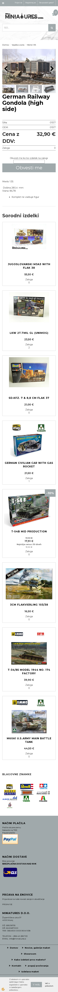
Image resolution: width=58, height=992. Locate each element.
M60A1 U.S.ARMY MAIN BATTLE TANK (29, 740)
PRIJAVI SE (7, 904)
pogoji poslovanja (38, 965)
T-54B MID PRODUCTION (29, 531)
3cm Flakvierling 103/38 (29, 604)
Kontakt (16, 965)
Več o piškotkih (49, 984)
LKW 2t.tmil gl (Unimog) (29, 332)
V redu (36, 984)
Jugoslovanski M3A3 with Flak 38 (29, 266)
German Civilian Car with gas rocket (29, 464)
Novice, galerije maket (37, 948)
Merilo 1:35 (31, 45)
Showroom (30, 954)
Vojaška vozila (18, 45)
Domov (5, 45)
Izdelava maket (30, 971)
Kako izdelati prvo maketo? (30, 959)
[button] (52, 68)
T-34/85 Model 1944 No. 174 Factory (29, 671)
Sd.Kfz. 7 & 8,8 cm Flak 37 (29, 397)
